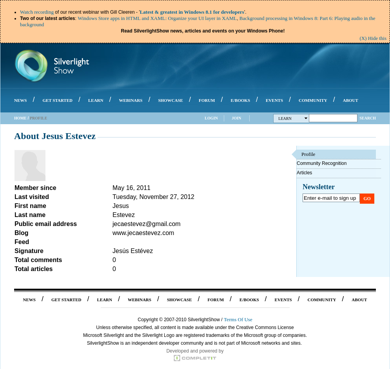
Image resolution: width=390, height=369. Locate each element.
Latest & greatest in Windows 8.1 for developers (192, 12)
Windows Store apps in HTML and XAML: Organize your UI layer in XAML (157, 18)
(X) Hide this (372, 38)
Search (367, 118)
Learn (293, 118)
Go (367, 198)
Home (20, 118)
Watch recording (37, 12)
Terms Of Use (238, 319)
